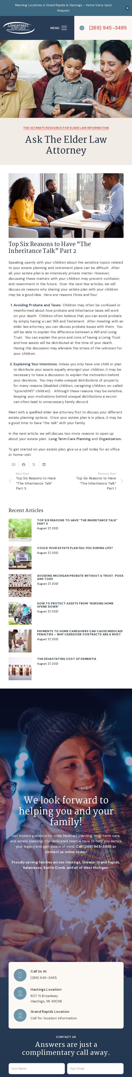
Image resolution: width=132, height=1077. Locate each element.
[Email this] (14, 464)
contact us (54, 852)
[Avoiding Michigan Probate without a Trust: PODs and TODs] (66, 585)
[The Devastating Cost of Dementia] (66, 668)
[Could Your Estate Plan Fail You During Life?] (66, 557)
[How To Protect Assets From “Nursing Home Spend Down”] (66, 613)
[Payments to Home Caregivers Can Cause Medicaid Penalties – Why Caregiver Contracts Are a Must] (66, 641)
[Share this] (24, 464)
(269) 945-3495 (97, 846)
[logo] (19, 28)
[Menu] (59, 28)
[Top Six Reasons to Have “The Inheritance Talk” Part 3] (66, 530)
